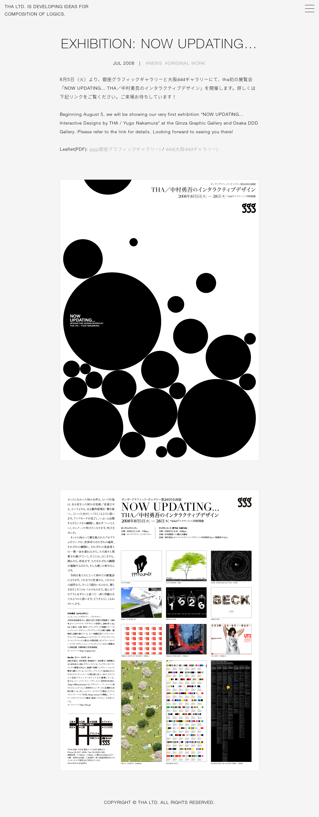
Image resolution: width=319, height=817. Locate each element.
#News (154, 63)
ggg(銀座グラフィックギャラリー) (125, 149)
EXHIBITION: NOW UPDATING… (159, 43)
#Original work (185, 63)
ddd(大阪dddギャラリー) (192, 149)
